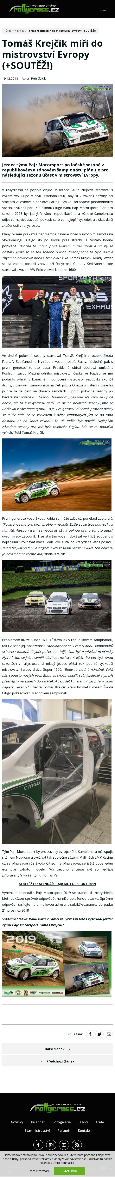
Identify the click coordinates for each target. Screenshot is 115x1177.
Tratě (100, 1122)
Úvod (9, 30)
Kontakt (85, 1131)
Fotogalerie (62, 1122)
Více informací (39, 1171)
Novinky (20, 30)
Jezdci (83, 1122)
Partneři (64, 1131)
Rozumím (69, 1171)
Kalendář (38, 1122)
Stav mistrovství (36, 1131)
